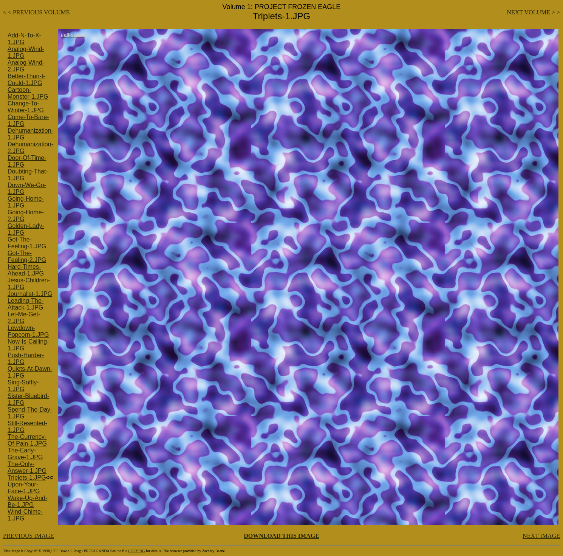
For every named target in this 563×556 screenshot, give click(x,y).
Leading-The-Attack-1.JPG (25, 304)
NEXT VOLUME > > (533, 12)
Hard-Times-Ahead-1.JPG (26, 270)
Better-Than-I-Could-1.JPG (26, 79)
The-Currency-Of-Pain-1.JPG (27, 440)
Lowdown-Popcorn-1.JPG (28, 331)
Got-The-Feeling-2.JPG (27, 256)
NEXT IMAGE (541, 536)
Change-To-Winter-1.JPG (26, 106)
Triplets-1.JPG (27, 477)
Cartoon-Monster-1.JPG (28, 93)
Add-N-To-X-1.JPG (24, 38)
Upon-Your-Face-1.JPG (24, 487)
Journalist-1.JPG (30, 294)
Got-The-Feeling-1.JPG (27, 242)
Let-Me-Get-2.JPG (24, 317)
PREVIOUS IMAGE (28, 536)
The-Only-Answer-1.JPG (27, 467)
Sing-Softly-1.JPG (23, 385)
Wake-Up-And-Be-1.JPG (27, 501)
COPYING (136, 551)
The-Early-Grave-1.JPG (25, 453)
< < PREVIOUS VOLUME (36, 12)
